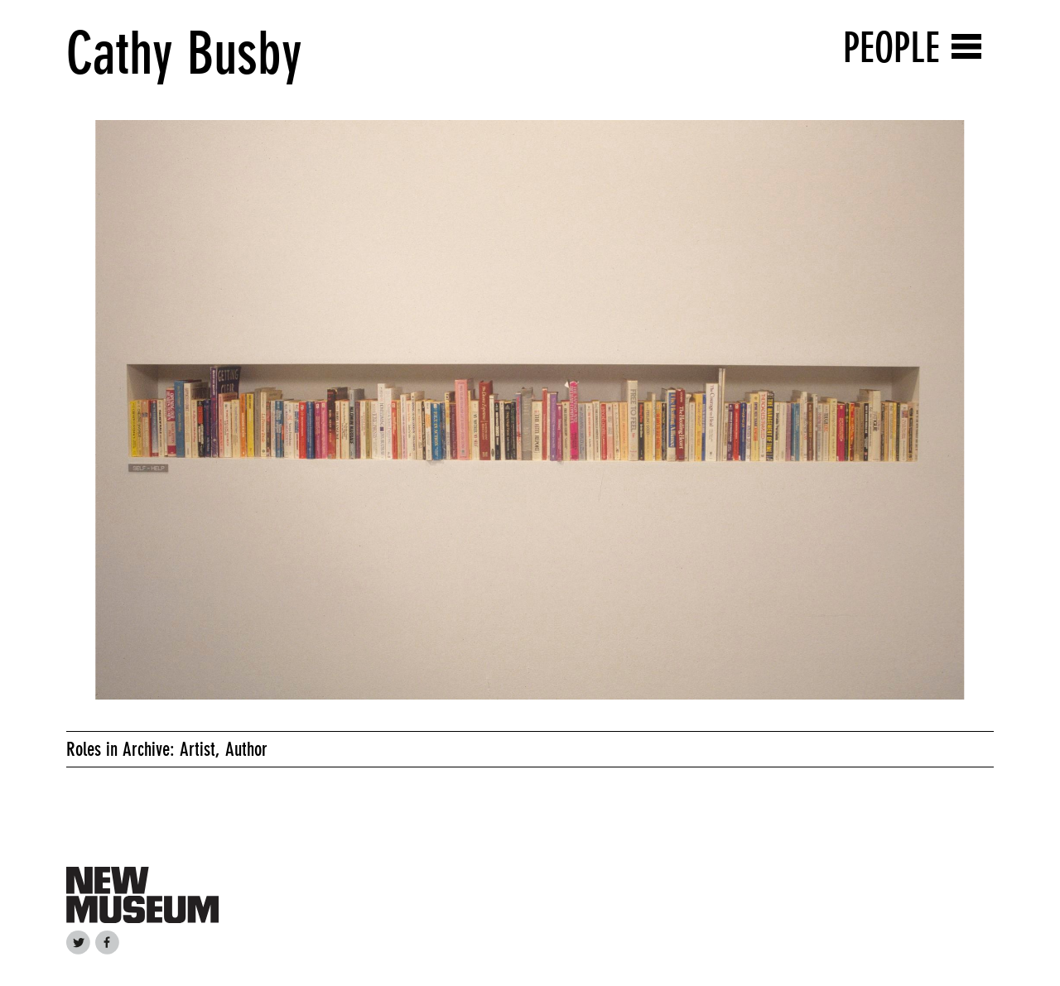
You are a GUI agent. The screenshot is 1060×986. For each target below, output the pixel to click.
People (891, 47)
